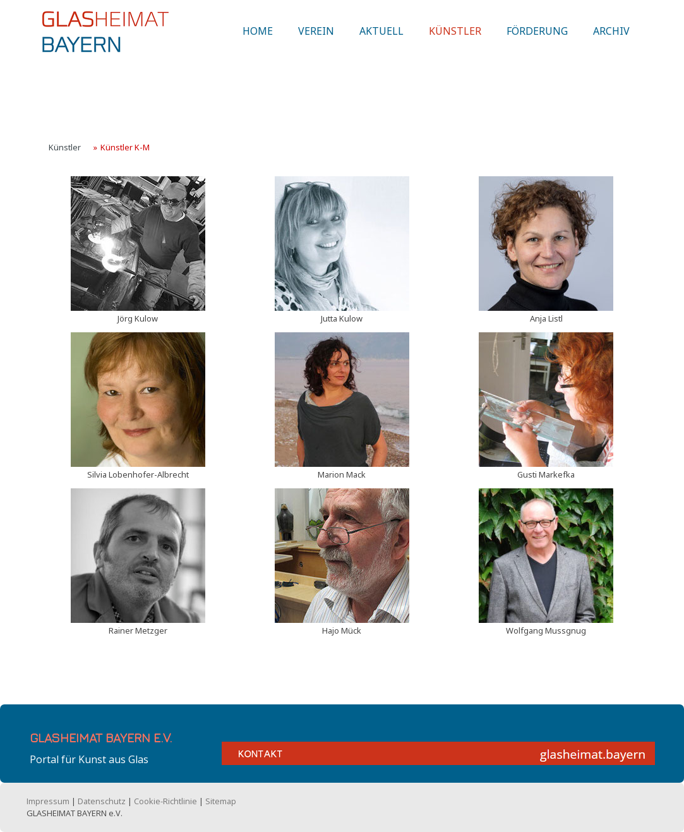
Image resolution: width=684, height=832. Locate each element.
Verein (316, 40)
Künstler (455, 40)
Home (258, 40)
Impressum (48, 801)
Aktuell (381, 40)
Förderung (537, 40)
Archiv (611, 40)
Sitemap (220, 801)
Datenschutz (102, 801)
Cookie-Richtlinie (165, 801)
